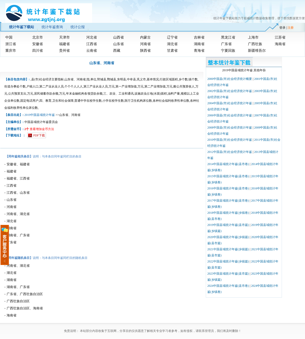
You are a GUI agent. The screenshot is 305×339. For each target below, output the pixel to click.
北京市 (37, 37)
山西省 (118, 37)
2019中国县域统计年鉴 (39, 115)
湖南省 (199, 44)
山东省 (118, 44)
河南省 (145, 44)
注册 (290, 27)
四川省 (37, 50)
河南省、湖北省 (18, 214)
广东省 (226, 44)
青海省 (199, 50)
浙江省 (10, 44)
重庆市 (10, 50)
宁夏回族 (228, 50)
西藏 (116, 50)
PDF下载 (39, 135)
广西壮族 (255, 44)
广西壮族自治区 (18, 301)
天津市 (64, 37)
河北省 (91, 37)
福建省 (64, 44)
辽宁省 (172, 37)
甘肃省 (172, 50)
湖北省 (172, 44)
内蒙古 (145, 37)
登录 (282, 27)
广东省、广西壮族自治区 (25, 294)
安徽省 (37, 44)
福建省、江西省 (18, 178)
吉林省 (199, 37)
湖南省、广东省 (18, 235)
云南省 (91, 50)
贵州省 (64, 50)
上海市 (253, 37)
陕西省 (145, 50)
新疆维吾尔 (257, 50)
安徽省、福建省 (18, 164)
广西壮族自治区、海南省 (25, 308)
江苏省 (280, 37)
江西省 (91, 44)
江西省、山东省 (18, 192)
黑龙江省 (228, 37)
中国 (8, 37)
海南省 (280, 44)
